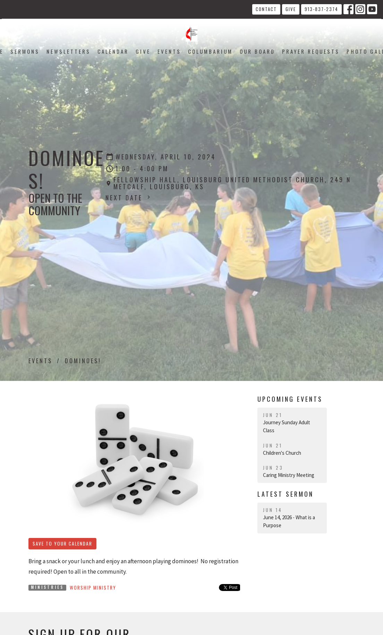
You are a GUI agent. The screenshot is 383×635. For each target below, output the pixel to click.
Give (291, 9)
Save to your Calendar (62, 543)
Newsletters (68, 51)
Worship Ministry (93, 587)
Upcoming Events (290, 398)
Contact (266, 9)
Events (169, 51)
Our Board (257, 51)
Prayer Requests (311, 51)
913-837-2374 (321, 9)
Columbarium (210, 51)
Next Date (128, 197)
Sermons (25, 51)
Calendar (113, 51)
